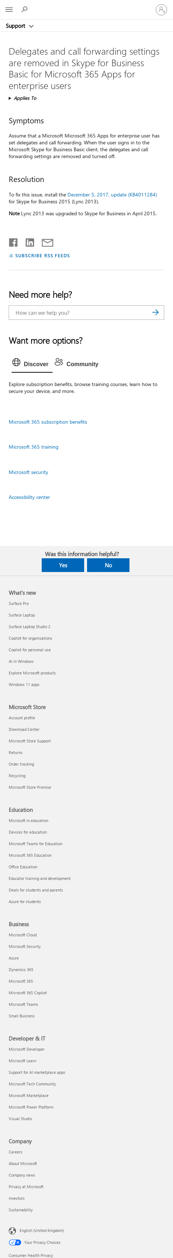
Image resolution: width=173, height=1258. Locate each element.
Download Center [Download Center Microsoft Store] (24, 729)
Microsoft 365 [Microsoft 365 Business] (21, 981)
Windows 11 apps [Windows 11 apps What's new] (24, 684)
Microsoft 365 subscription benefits (48, 421)
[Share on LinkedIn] (27, 240)
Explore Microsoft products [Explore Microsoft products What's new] (32, 672)
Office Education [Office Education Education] (23, 866)
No (108, 565)
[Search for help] (25, 9)
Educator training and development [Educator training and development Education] (40, 878)
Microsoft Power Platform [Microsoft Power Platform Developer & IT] (31, 1107)
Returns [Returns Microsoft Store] (15, 752)
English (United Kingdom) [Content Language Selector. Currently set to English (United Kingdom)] (42, 1230)
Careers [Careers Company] (15, 1152)
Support (16, 25)
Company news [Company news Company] (22, 1175)
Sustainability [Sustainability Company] (21, 1209)
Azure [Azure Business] (14, 958)
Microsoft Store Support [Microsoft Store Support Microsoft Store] (30, 741)
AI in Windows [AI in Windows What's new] (21, 661)
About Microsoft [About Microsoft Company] (23, 1163)
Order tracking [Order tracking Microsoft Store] (21, 764)
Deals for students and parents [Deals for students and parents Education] (36, 890)
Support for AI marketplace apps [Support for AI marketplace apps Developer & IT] (37, 1072)
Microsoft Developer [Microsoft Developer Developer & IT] (27, 1049)
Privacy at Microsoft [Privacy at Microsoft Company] (26, 1186)
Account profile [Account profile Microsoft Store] (22, 717)
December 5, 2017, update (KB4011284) (112, 194)
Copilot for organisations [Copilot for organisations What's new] (30, 638)
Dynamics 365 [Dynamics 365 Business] (21, 969)
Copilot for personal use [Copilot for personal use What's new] (30, 649)
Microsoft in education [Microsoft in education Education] (28, 820)
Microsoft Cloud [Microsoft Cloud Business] (23, 934)
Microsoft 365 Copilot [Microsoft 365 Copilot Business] (28, 992)
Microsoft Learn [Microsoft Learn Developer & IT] (22, 1060)
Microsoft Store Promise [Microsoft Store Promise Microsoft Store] (30, 787)
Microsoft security (28, 472)
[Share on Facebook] (14, 240)
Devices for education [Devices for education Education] (28, 832)
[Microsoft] (86, 5)
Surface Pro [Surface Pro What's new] (19, 603)
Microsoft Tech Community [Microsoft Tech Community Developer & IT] (32, 1084)
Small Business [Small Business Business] (22, 1015)
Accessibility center (29, 497)
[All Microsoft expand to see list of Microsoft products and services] (9, 9)
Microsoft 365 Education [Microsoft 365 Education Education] (30, 855)
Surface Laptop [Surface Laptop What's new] (22, 615)
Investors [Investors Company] (17, 1198)
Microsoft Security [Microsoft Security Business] (25, 946)
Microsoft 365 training (33, 446)
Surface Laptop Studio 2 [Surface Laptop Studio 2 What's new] (29, 626)
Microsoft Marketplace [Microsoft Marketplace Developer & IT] (29, 1095)
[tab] (32, 364)
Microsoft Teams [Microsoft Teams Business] (23, 1004)
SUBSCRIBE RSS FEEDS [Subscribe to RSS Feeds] (42, 255)
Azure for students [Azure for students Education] (25, 901)
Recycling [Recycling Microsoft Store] (17, 775)
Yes (63, 565)
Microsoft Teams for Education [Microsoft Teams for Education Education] (35, 843)
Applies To (25, 98)
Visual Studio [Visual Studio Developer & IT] (20, 1118)
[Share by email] (44, 240)
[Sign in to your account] (161, 9)
